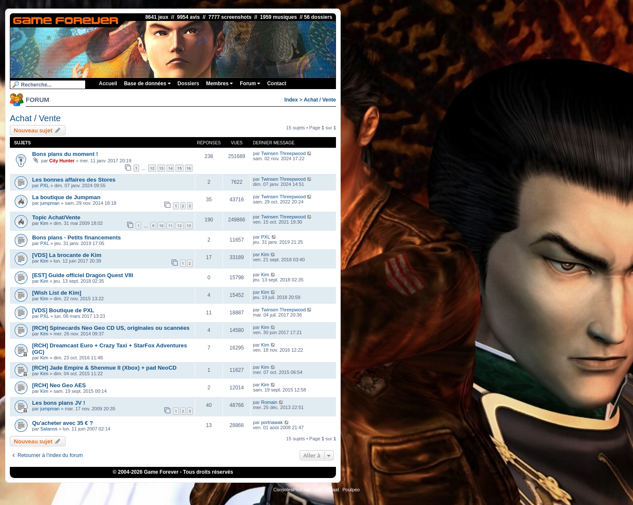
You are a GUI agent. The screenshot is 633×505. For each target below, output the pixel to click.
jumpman (49, 203)
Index (291, 100)
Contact (276, 84)
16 (189, 168)
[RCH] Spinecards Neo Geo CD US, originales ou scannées (111, 328)
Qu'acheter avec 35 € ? (62, 423)
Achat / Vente (320, 100)
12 (152, 168)
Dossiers (188, 84)
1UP (318, 489)
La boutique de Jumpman (66, 197)
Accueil (108, 84)
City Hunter (61, 160)
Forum (250, 84)
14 (170, 168)
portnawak (272, 422)
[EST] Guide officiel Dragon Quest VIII (82, 275)
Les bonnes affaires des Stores (74, 179)
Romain (269, 402)
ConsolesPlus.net (291, 489)
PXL (44, 185)
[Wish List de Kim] (56, 293)
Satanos (48, 428)
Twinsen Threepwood (283, 153)
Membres (219, 84)
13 (161, 168)
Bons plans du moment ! (65, 154)
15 (179, 168)
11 (170, 225)
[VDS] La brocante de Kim (66, 255)
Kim (44, 223)
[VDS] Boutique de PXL (63, 310)
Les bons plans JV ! (58, 403)
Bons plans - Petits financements (76, 237)
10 (161, 225)
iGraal (332, 489)
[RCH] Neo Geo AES (59, 385)
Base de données (147, 84)
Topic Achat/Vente (56, 217)
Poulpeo (351, 489)
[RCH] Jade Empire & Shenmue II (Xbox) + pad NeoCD (104, 368)
